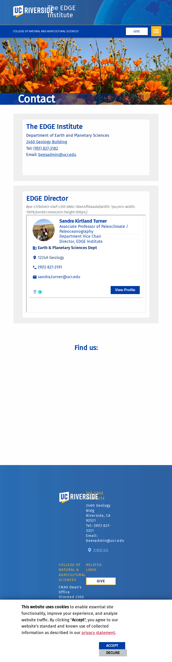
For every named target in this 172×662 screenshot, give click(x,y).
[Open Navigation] (156, 31)
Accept (112, 645)
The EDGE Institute (61, 11)
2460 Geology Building (46, 141)
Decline (113, 653)
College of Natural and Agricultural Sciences (46, 31)
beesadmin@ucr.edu (57, 154)
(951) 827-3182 (45, 148)
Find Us (100, 550)
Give (136, 31)
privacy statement (98, 632)
